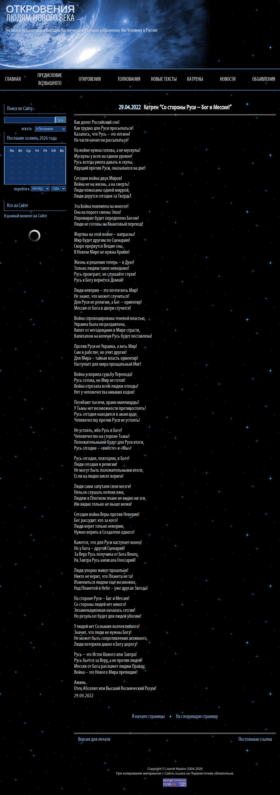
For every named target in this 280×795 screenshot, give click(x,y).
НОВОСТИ (228, 79)
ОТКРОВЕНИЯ (90, 79)
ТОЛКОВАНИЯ (128, 79)
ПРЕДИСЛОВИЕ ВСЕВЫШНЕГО (49, 79)
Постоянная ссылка (255, 739)
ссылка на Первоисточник (194, 773)
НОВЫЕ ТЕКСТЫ (164, 79)
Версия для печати (94, 739)
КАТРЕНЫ (195, 79)
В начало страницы (148, 716)
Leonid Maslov (175, 769)
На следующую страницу (197, 716)
